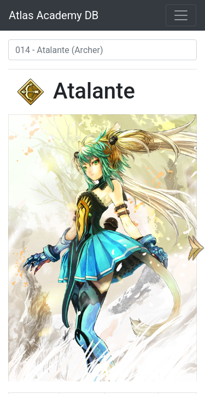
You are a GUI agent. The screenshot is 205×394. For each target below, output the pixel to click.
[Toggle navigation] (181, 15)
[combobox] (102, 49)
